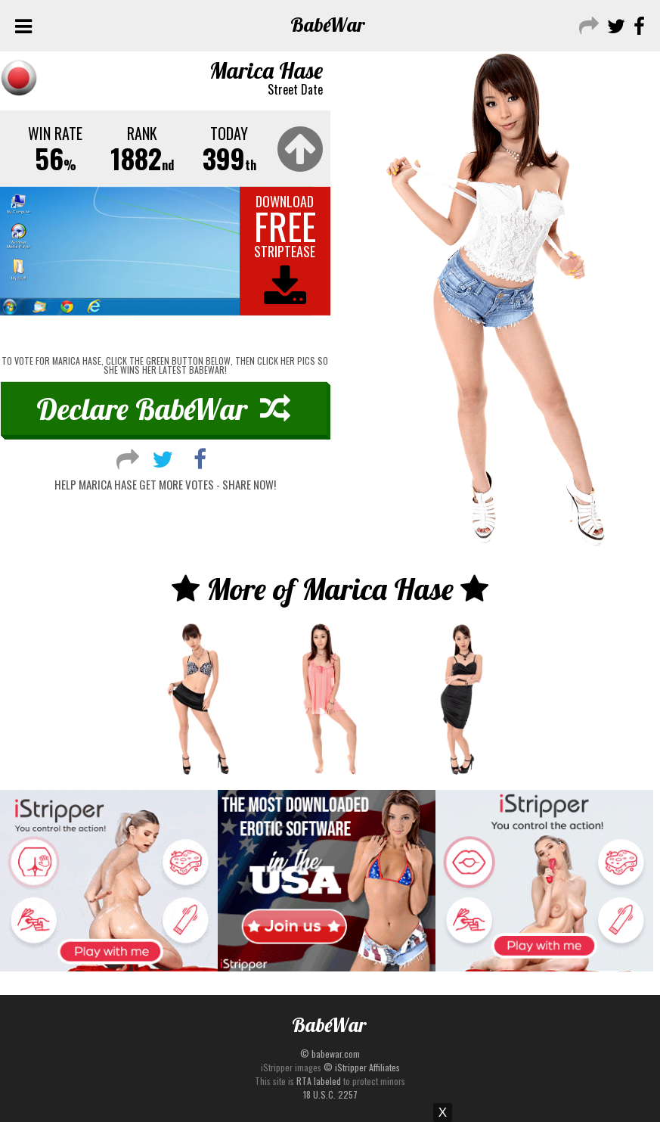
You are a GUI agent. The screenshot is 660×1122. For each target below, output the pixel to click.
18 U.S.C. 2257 (330, 1094)
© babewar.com (330, 1053)
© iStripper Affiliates (362, 1067)
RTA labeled (318, 1080)
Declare (163, 408)
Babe (327, 24)
